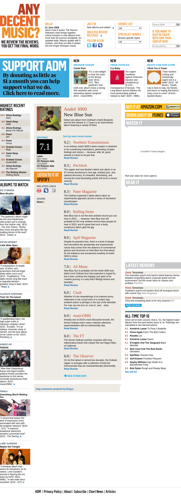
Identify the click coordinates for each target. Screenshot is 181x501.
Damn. (142, 339)
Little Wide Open (9, 245)
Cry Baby (115, 68)
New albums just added (99, 27)
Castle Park (80, 68)
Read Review (71, 158)
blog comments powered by (55, 389)
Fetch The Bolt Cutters (148, 332)
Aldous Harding (11, 294)
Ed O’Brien (7, 190)
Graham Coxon (84, 65)
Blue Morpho (7, 193)
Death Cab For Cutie (161, 65)
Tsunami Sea (141, 355)
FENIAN (4, 347)
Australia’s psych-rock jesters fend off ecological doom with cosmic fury (152, 292)
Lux (136, 335)
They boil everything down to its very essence (149, 300)
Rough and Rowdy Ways (148, 368)
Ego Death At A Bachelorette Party (146, 363)
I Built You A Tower (157, 68)
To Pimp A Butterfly (148, 328)
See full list (131, 372)
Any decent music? (20, 26)
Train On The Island (10, 297)
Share (40, 202)
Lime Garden (8, 443)
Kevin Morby (8, 242)
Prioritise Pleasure (145, 358)
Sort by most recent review (77, 136)
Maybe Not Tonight (10, 446)
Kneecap (6, 344)
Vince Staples (119, 65)
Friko (3, 391)
